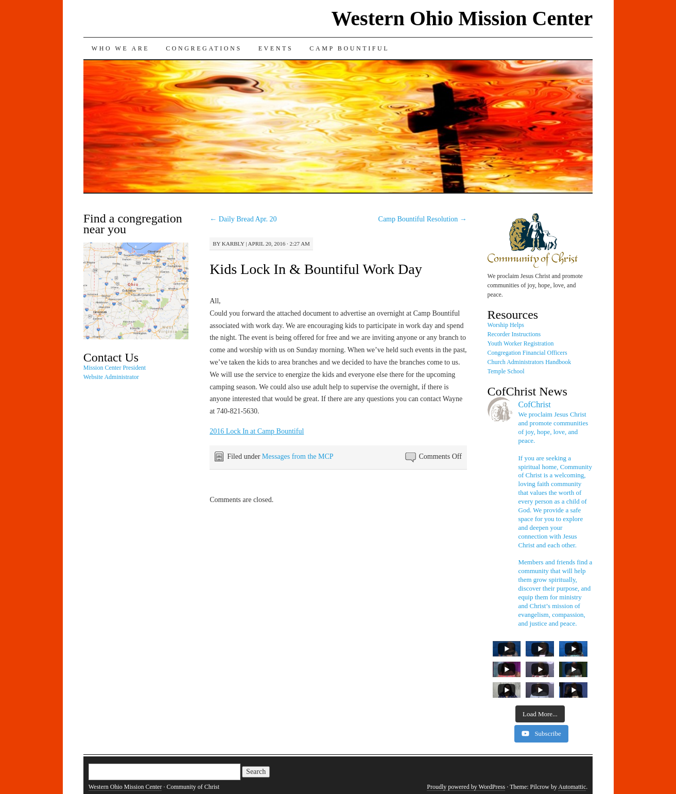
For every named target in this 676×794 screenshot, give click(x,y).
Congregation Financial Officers (527, 352)
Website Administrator (111, 377)
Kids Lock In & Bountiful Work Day (316, 269)
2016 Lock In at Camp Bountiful (257, 431)
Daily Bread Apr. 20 (243, 219)
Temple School (506, 371)
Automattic (572, 786)
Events (275, 48)
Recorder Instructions (514, 334)
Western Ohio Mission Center (462, 18)
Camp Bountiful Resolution (422, 219)
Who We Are (120, 48)
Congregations (203, 48)
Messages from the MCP (298, 456)
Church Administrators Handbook (529, 362)
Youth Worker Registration (521, 343)
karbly (233, 243)
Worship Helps (506, 325)
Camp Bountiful (349, 48)
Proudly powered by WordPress (466, 786)
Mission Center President (114, 367)
